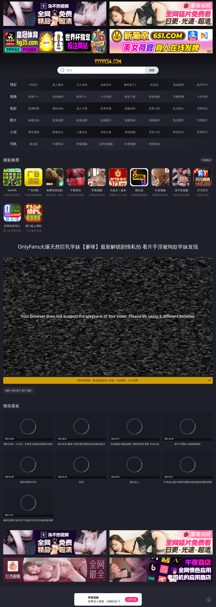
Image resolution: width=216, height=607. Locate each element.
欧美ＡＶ (81, 96)
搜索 (152, 70)
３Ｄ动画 (106, 96)
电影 (13, 108)
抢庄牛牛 (202, 85)
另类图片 (202, 120)
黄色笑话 (178, 132)
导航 (13, 144)
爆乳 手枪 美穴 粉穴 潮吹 (19, 390)
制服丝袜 (130, 108)
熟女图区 (178, 120)
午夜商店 (57, 144)
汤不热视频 (106, 144)
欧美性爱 (106, 108)
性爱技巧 (202, 132)
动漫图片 (106, 120)
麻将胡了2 (130, 85)
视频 (13, 96)
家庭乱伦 (57, 132)
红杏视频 (130, 144)
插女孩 (34, 144)
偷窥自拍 (33, 120)
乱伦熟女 (178, 108)
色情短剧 (154, 144)
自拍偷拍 (57, 96)
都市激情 (33, 132)
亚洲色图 (57, 120)
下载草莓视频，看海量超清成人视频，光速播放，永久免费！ (143, 380)
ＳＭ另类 (202, 96)
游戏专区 (106, 85)
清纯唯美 (154, 120)
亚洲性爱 (33, 108)
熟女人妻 (130, 96)
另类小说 (154, 132)
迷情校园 (130, 132)
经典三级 (154, 108)
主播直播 (178, 96)
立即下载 (131, 599)
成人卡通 (81, 108)
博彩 (13, 84)
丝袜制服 (154, 96)
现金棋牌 (178, 85)
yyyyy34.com (107, 61)
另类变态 (202, 108)
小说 (13, 132)
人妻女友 (81, 132)
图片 (13, 120)
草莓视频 (81, 144)
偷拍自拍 (57, 108)
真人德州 (57, 85)
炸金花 (154, 85)
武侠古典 (106, 132)
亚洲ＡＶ (33, 96)
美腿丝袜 (130, 120)
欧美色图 (81, 120)
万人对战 (81, 85)
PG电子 (33, 85)
